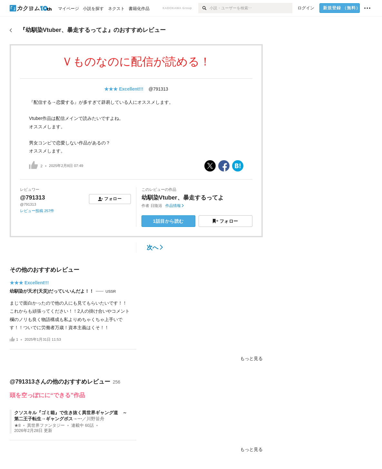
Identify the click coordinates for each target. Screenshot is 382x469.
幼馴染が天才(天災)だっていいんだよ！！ (52, 291)
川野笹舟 (95, 418)
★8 (17, 425)
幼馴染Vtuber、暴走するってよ (183, 197)
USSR (110, 291)
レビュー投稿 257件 (37, 211)
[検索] (204, 8)
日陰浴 (156, 206)
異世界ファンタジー (46, 425)
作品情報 (174, 206)
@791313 (158, 89)
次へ (155, 247)
